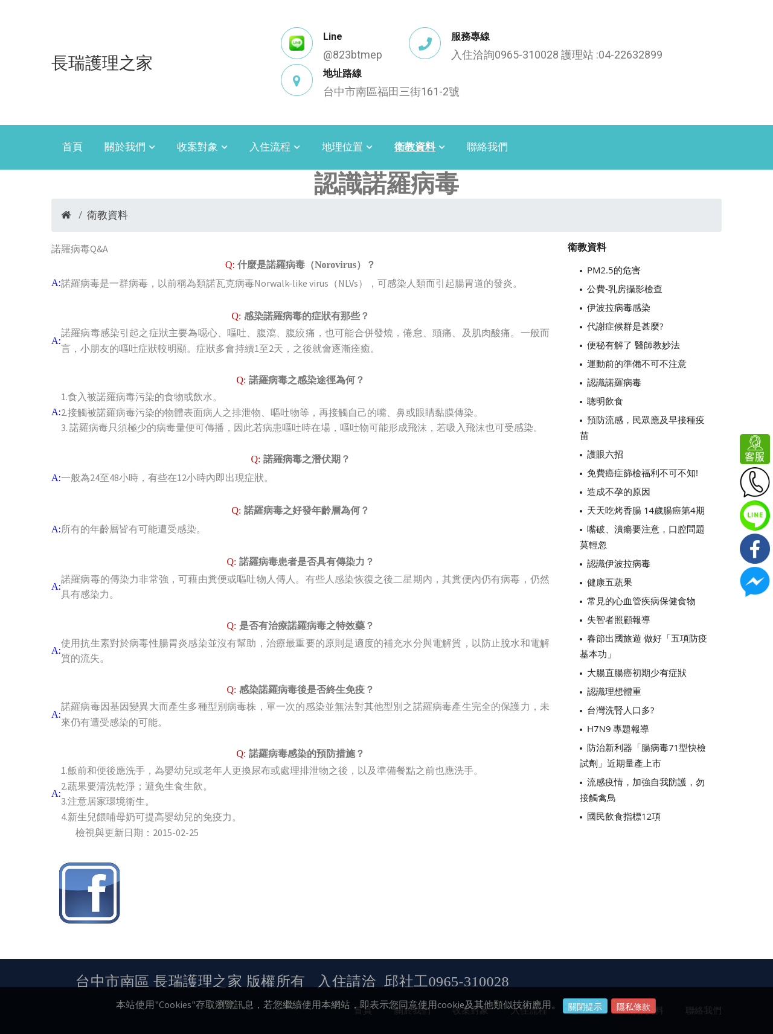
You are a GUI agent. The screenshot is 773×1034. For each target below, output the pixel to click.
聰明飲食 (605, 401)
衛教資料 (107, 215)
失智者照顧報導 (618, 619)
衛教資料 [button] (414, 146)
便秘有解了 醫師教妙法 (633, 345)
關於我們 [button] (125, 146)
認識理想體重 (614, 691)
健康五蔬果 (609, 582)
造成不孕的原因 (618, 491)
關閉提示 (585, 1006)
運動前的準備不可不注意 (637, 363)
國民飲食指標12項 (624, 816)
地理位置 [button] (342, 146)
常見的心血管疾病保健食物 (641, 601)
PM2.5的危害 (614, 270)
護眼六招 (605, 454)
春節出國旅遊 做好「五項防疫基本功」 (643, 646)
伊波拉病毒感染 (618, 307)
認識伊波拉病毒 (618, 563)
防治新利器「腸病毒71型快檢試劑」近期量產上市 (643, 755)
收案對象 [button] (197, 146)
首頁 (72, 146)
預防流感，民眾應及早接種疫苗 (642, 427)
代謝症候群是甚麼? (625, 326)
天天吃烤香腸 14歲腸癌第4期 (646, 510)
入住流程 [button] (269, 146)
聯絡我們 (487, 146)
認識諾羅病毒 (614, 382)
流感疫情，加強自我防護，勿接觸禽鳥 (642, 789)
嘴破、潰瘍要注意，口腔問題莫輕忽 (642, 537)
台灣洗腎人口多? (620, 710)
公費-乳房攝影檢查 (624, 288)
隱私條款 (633, 1006)
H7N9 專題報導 (618, 729)
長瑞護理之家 (102, 62)
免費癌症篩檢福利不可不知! (642, 473)
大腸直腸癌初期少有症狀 (637, 672)
